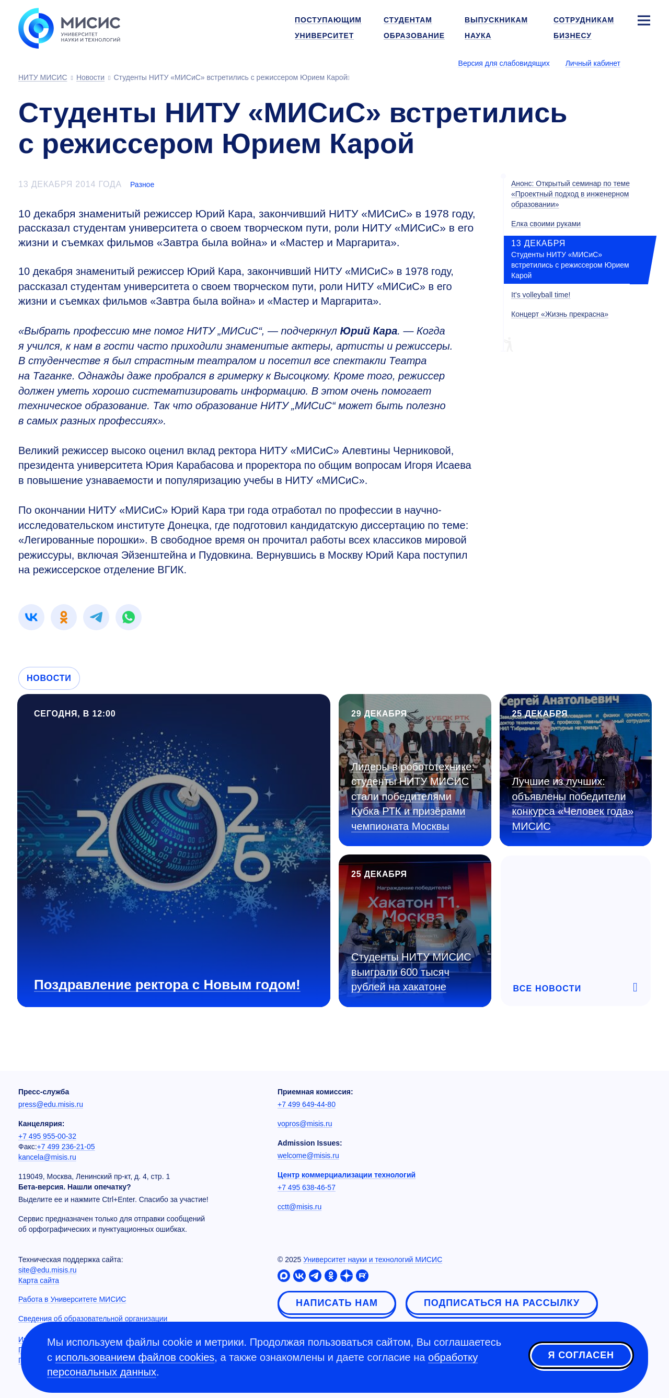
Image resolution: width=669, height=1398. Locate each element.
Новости (49, 678)
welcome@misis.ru (308, 1155)
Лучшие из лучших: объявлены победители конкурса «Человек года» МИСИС (573, 804)
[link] (31, 617)
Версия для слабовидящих (504, 63)
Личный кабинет (593, 63)
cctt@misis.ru (299, 1207)
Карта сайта (38, 1280)
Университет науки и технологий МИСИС (372, 1259)
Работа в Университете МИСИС (72, 1299)
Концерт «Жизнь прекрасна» (559, 314)
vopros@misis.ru (305, 1123)
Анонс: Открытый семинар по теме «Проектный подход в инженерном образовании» (570, 194)
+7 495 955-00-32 (47, 1136)
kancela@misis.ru (47, 1157)
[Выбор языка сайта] (643, 62)
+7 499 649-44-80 (307, 1104)
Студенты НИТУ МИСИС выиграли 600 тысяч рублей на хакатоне (411, 971)
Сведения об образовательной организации (92, 1318)
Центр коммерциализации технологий (347, 1175)
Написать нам (337, 1303)
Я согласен (581, 1355)
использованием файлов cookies (135, 1357)
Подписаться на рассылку (502, 1303)
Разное (142, 184)
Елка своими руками (546, 223)
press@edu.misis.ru (50, 1104)
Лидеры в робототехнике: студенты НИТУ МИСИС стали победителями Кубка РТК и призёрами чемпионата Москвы (413, 796)
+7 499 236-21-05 (66, 1146)
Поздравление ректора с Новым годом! (167, 984)
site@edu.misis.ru (47, 1270)
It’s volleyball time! (540, 295)
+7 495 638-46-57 (307, 1187)
